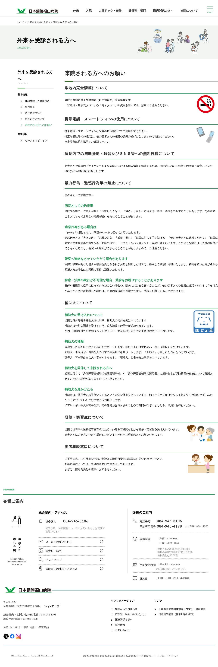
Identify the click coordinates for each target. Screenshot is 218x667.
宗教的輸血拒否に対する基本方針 (112, 656)
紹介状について (33, 113)
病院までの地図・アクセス (61, 568)
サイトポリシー (160, 656)
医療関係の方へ (163, 10)
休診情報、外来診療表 (37, 101)
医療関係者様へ (123, 619)
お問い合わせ (122, 630)
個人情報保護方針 (132, 656)
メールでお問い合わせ (59, 542)
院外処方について (35, 119)
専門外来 (30, 107)
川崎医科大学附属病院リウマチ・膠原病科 (182, 609)
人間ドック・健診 (110, 10)
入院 (89, 10)
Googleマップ (51, 606)
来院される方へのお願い (38, 125)
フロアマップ (53, 560)
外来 (76, 10)
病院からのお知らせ (126, 609)
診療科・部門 (137, 10)
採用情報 (120, 625)
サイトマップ (173, 656)
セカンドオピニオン (36, 140)
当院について (189, 10)
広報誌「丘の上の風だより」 (131, 614)
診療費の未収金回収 (90, 656)
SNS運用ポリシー (147, 656)
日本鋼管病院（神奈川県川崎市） (177, 614)
